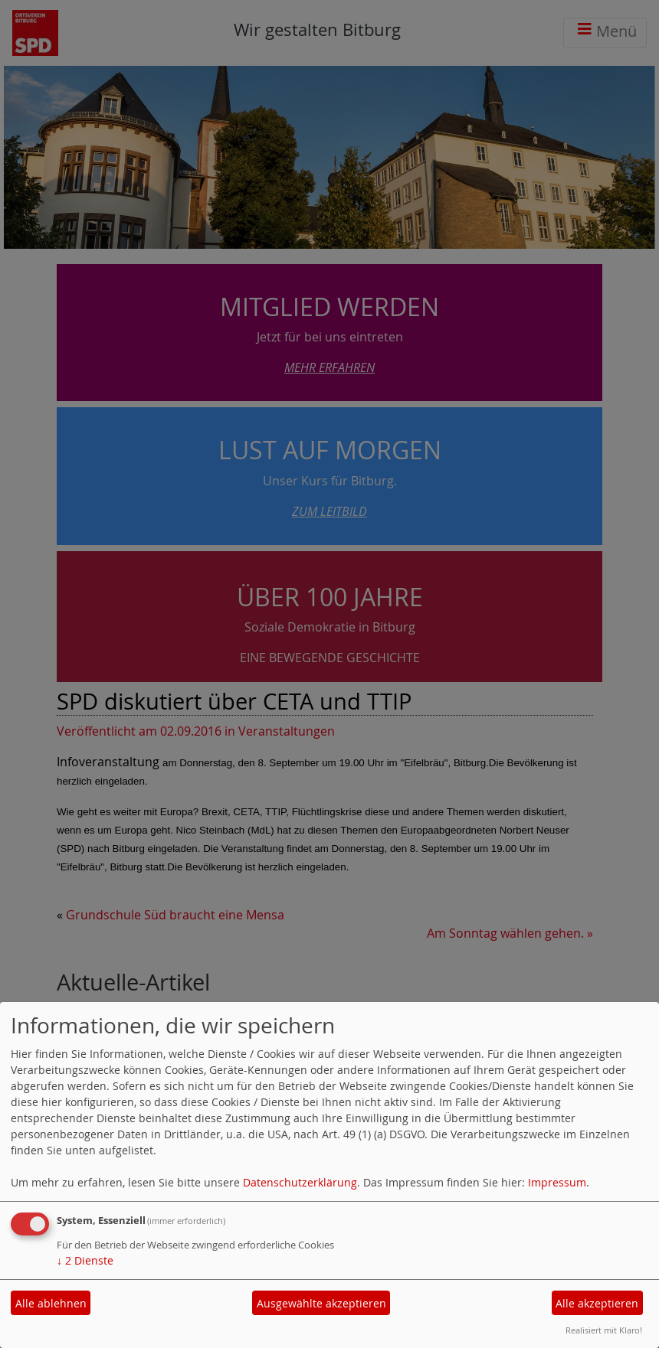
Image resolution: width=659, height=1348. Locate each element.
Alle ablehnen (51, 1303)
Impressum (557, 1182)
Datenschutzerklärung (300, 1182)
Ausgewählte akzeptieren (321, 1303)
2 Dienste (85, 1260)
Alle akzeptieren (597, 1303)
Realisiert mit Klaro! (604, 1330)
